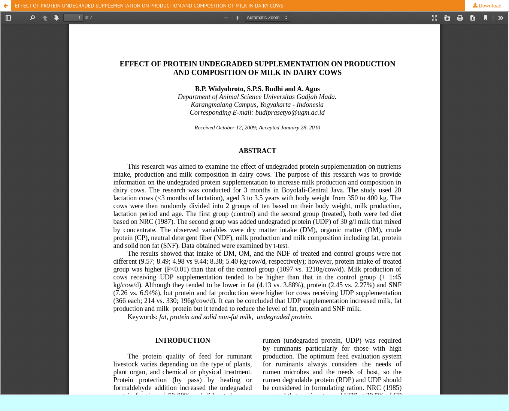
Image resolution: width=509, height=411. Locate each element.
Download (490, 5)
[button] (5, 5)
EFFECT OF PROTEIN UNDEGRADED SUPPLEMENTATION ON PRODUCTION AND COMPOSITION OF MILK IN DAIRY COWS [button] (149, 5)
